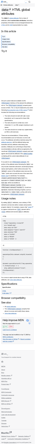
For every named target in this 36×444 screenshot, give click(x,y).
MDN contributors (8, 337)
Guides (3, 417)
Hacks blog (4, 426)
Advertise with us (6, 378)
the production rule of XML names (17, 110)
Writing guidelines (6, 398)
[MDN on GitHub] (2, 362)
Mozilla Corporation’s (10, 442)
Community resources (7, 395)
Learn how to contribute (10, 330)
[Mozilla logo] (6, 432)
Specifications (6, 41)
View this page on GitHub (10, 339)
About (3, 370)
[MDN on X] (8, 362)
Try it (3, 36)
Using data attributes (16, 280)
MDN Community (6, 392)
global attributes (14, 18)
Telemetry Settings (23, 436)
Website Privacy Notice (8, 436)
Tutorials (3, 420)
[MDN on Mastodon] (11, 362)
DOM (11, 25)
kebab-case (4, 176)
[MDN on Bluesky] (5, 362)
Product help (5, 384)
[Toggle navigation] (33, 2)
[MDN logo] (4, 354)
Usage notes (6, 39)
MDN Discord (5, 401)
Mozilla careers (6, 375)
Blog (2, 372)
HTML (3, 25)
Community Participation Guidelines (17, 439)
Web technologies (6, 412)
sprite (29, 207)
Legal (3, 439)
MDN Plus (4, 381)
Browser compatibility (8, 44)
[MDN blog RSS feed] (14, 362)
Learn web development (8, 415)
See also (4, 47)
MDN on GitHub (6, 404)
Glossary (4, 423)
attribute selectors (6, 142)
